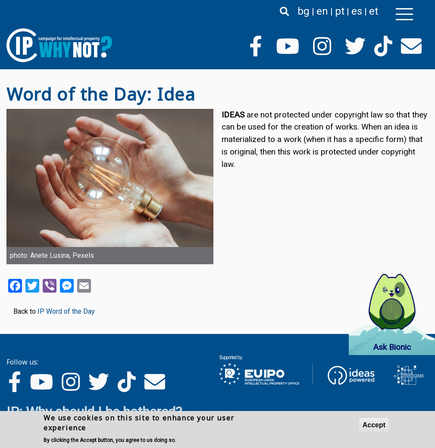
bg (303, 11)
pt (339, 11)
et (373, 11)
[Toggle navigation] (404, 14)
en (322, 11)
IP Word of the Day (66, 311)
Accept (374, 425)
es (356, 11)
